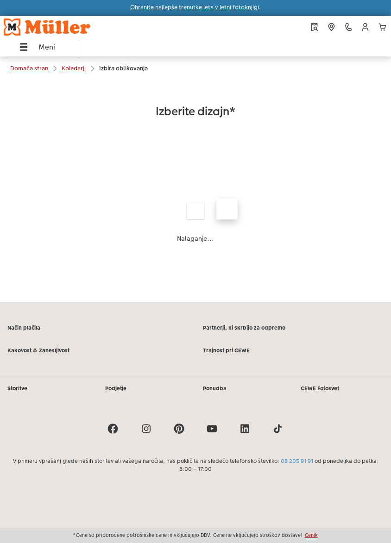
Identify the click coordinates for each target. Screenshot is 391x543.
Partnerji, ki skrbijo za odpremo (244, 327)
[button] (365, 27)
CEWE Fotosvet (320, 388)
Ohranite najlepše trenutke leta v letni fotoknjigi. (195, 7)
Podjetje (115, 388)
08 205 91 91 (297, 461)
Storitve (17, 388)
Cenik (311, 535)
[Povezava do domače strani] (74, 27)
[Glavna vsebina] (195, 191)
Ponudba (215, 388)
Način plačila (23, 327)
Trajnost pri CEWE (226, 350)
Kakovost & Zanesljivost (38, 350)
